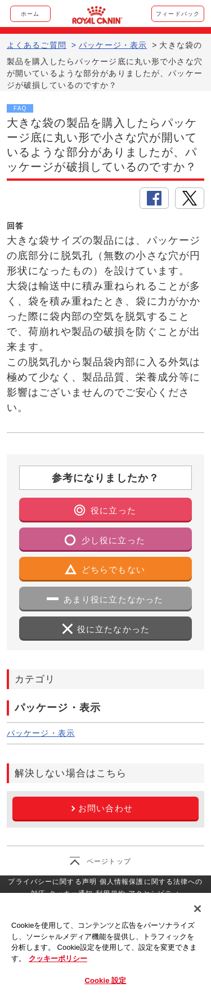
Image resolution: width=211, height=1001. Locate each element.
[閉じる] (197, 908)
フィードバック (178, 14)
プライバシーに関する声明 (52, 882)
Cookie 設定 (105, 980)
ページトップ (109, 861)
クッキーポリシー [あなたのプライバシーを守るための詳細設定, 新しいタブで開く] (58, 958)
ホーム (30, 14)
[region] (105, 947)
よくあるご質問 (36, 45)
